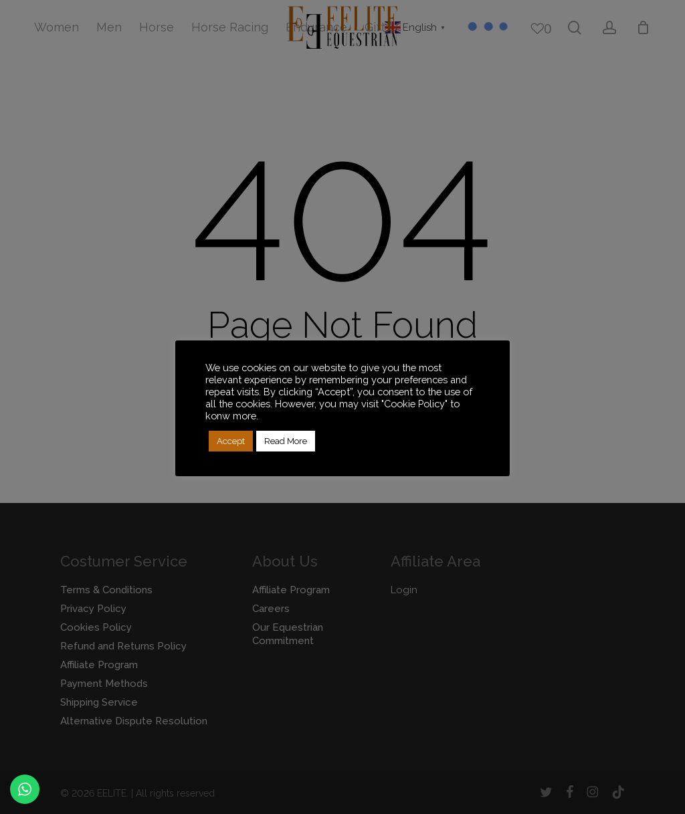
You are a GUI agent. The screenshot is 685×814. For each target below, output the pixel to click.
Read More (285, 441)
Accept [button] (231, 441)
